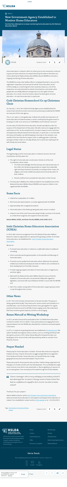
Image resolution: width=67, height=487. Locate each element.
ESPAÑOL (30, 1)
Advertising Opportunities (55, 440)
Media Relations (52, 443)
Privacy (31, 474)
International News (23, 408)
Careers (32, 433)
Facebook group (51, 330)
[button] (50, 62)
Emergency (39, 463)
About (31, 430)
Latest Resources (35, 437)
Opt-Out (10, 475)
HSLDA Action (52, 437)
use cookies (6, 472)
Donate (50, 433)
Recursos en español (36, 443)
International (12, 408)
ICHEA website (40, 400)
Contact (32, 463)
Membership (51, 430)
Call (27, 463)
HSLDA (13, 62)
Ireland (11, 410)
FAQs (31, 440)
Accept (23, 474)
